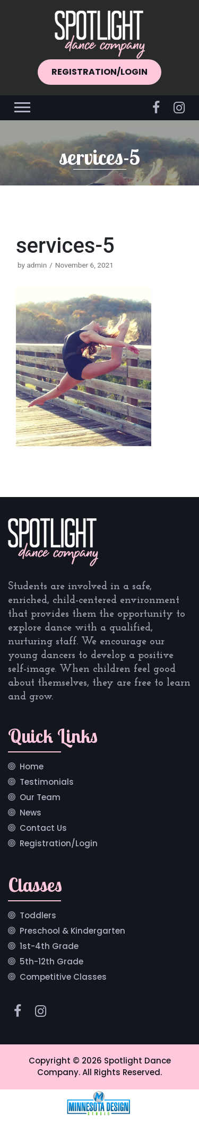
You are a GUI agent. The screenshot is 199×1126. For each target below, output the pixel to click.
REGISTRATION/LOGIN (99, 72)
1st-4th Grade (49, 947)
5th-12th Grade (51, 962)
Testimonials (47, 782)
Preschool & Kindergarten (72, 931)
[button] (21, 105)
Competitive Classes (63, 977)
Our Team (40, 798)
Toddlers (38, 916)
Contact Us (43, 829)
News (30, 813)
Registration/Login (59, 844)
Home (32, 767)
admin (37, 265)
